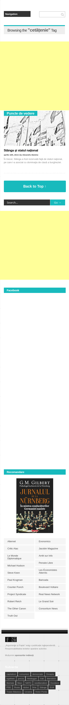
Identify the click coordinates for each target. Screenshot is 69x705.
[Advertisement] (34, 75)
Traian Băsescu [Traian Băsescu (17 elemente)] (14, 691)
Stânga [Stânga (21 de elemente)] (43, 687)
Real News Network (49, 594)
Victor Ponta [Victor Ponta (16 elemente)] (41, 691)
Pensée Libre (46, 562)
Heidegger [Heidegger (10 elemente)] (32, 678)
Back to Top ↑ (34, 186)
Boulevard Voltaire (48, 587)
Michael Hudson (16, 565)
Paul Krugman (15, 580)
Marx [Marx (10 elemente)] (19, 683)
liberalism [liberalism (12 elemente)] (51, 678)
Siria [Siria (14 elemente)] (34, 687)
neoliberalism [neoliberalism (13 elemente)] (40, 683)
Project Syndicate (17, 594)
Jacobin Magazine (48, 548)
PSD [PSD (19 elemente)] (9, 687)
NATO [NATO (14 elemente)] (28, 683)
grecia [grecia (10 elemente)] (21, 678)
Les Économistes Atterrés (48, 571)
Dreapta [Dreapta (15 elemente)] (50, 674)
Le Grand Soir (46, 601)
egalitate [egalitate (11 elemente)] (11, 678)
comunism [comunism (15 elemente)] (24, 674)
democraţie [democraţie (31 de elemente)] (37, 674)
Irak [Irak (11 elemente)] (42, 678)
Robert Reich (15, 601)
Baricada (43, 580)
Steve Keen (14, 572)
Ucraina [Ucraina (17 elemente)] (28, 691)
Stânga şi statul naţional (21, 150)
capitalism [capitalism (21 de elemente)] (11, 674)
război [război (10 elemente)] (26, 687)
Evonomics (45, 541)
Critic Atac (13, 548)
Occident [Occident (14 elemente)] (54, 683)
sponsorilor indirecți (24, 655)
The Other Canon (17, 608)
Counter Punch (16, 587)
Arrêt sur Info (46, 555)
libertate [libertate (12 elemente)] (10, 683)
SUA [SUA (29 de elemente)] (52, 687)
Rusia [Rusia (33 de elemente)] (17, 687)
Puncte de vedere (20, 113)
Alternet (12, 541)
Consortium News (48, 608)
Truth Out (12, 615)
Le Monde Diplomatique (15, 557)
